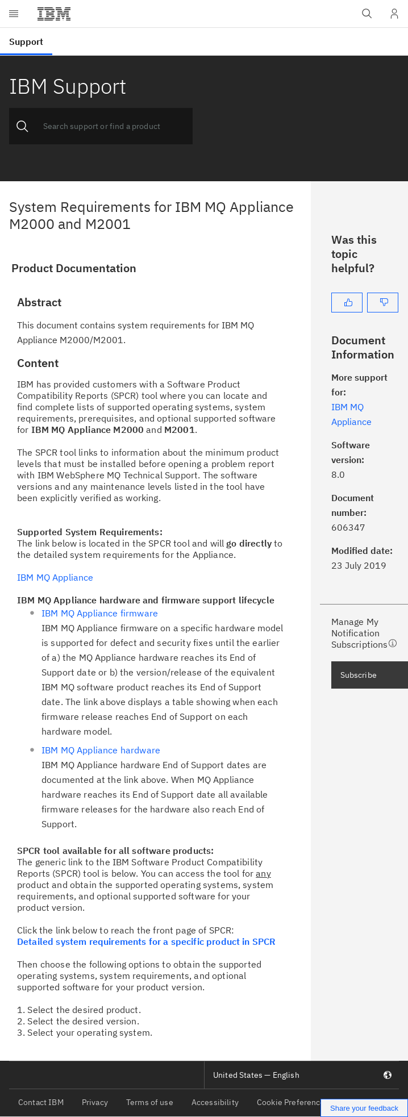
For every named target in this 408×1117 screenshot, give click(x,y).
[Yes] (347, 302)
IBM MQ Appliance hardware (100, 750)
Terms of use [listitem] (149, 1102)
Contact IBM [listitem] (41, 1102)
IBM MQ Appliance (55, 577)
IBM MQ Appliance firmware (99, 613)
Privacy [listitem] (95, 1102)
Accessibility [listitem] (215, 1102)
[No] (382, 302)
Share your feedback (364, 1108)
